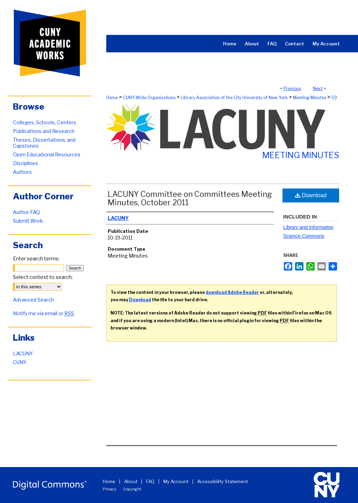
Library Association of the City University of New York (234, 97)
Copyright (132, 489)
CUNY (20, 362)
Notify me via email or (43, 313)
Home (112, 97)
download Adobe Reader (232, 292)
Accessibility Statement (222, 481)
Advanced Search (33, 300)
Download (311, 195)
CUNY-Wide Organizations (149, 97)
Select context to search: (43, 277)
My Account (175, 481)
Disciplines (25, 163)
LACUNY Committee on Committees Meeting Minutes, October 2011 (190, 198)
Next (318, 88)
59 (334, 97)
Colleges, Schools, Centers (44, 122)
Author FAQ (26, 212)
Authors (22, 172)
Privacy (109, 489)
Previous (292, 88)
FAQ (150, 481)
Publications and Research (43, 131)
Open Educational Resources (46, 154)
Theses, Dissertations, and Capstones (44, 143)
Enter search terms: (36, 258)
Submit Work (28, 221)
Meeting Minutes (309, 97)
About (130, 481)
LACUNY (23, 353)
